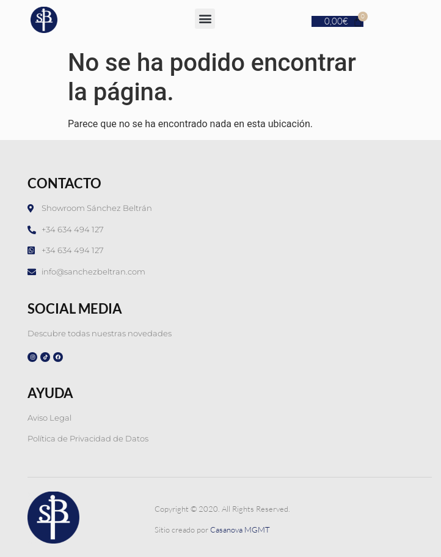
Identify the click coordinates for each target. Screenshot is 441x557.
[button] (205, 19)
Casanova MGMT (240, 529)
